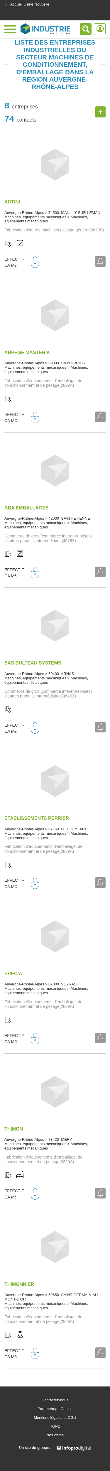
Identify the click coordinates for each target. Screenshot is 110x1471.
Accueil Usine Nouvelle (26, 4)
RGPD (55, 1426)
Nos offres (55, 1435)
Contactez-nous (55, 1400)
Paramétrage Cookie (55, 1409)
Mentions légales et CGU (55, 1418)
